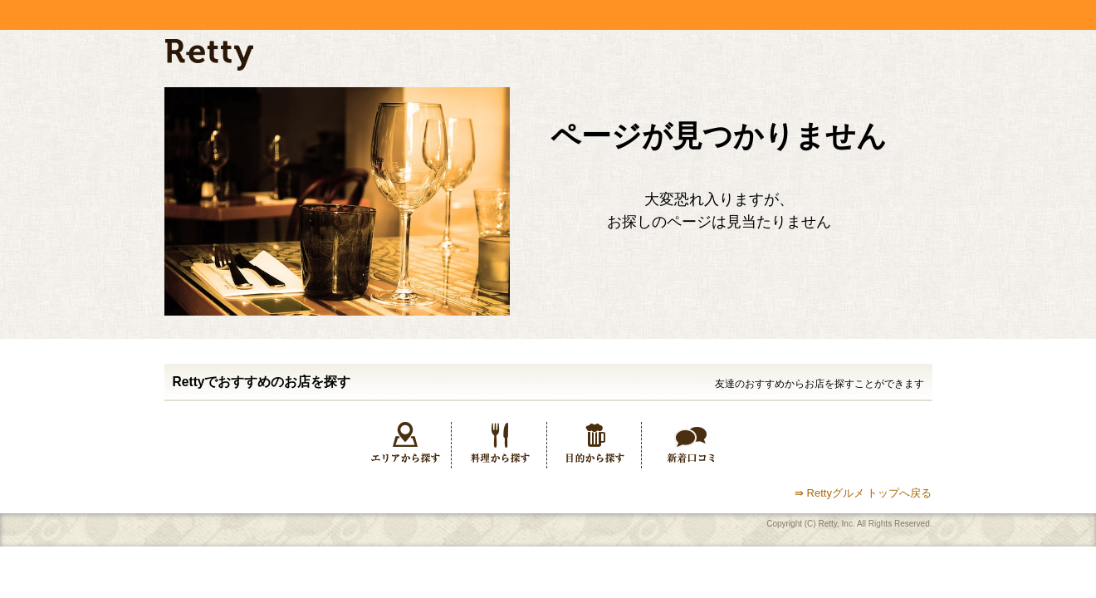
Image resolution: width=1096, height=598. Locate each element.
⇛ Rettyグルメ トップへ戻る (863, 493)
